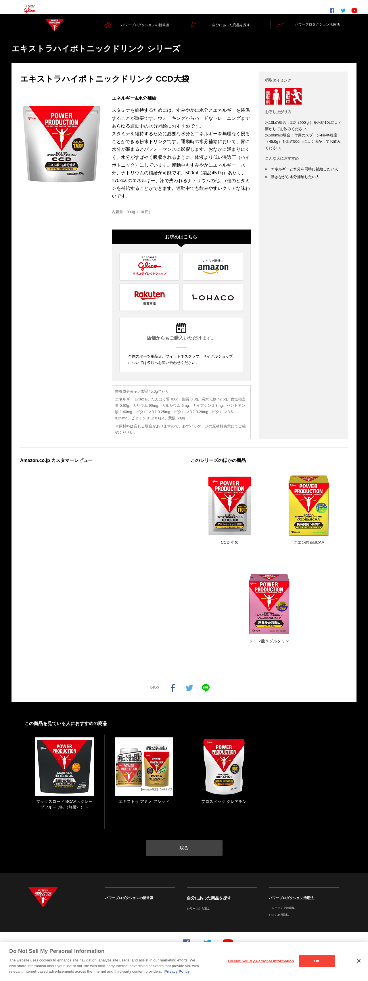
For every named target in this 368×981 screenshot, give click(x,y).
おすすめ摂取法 (279, 921)
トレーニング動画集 (282, 914)
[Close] (358, 961)
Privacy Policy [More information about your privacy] (177, 971)
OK (317, 961)
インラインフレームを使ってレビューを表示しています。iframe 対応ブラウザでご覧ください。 (98, 556)
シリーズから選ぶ (198, 915)
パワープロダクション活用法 (291, 905)
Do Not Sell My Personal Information (261, 961)
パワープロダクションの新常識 (129, 905)
